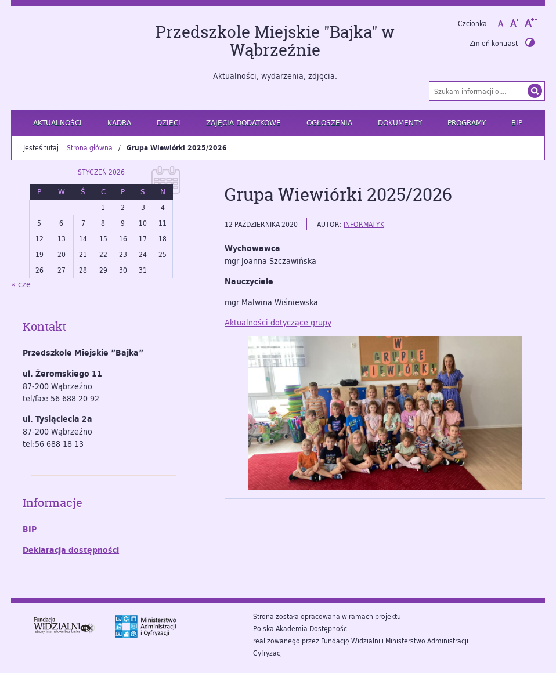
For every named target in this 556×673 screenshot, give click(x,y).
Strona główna (90, 147)
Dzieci (168, 122)
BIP (516, 122)
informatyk (364, 224)
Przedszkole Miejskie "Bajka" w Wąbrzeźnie (275, 41)
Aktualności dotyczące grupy (278, 322)
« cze (21, 284)
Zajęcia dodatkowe (243, 122)
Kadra (119, 122)
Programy (466, 122)
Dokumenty (400, 122)
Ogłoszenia (329, 122)
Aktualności (57, 122)
